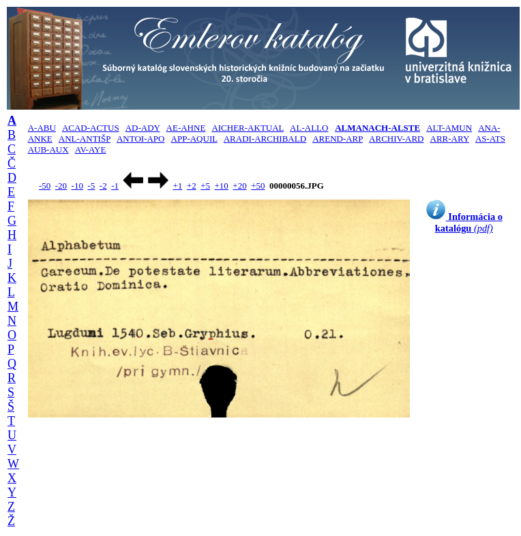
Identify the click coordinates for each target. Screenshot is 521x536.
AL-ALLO (309, 128)
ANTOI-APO (141, 138)
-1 (115, 185)
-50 (44, 185)
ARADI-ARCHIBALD (265, 138)
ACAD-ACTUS (90, 128)
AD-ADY (142, 128)
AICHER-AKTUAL (247, 128)
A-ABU (42, 128)
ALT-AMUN (449, 128)
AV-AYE (90, 149)
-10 (77, 185)
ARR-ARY (449, 138)
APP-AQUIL (194, 138)
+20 (239, 185)
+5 (205, 185)
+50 (258, 185)
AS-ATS (490, 138)
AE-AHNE (186, 128)
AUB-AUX (48, 149)
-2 (103, 185)
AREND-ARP (337, 138)
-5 (91, 185)
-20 (61, 185)
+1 (177, 185)
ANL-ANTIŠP (84, 138)
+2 (191, 185)
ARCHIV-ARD (396, 138)
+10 (221, 185)
